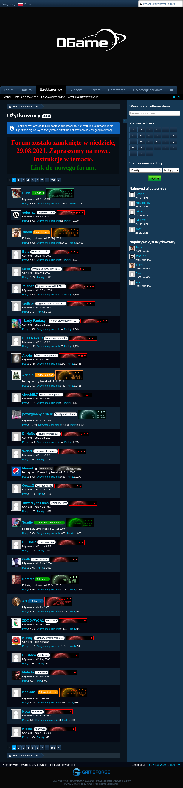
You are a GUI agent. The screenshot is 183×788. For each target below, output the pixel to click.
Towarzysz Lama (35, 503)
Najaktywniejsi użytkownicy (152, 242)
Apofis (27, 355)
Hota (26, 712)
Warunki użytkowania (34, 764)
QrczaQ (28, 485)
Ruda (26, 193)
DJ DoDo (29, 542)
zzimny (139, 211)
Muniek (28, 468)
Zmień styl (138, 764)
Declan (139, 194)
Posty (25, 203)
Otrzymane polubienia (48, 203)
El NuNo (28, 434)
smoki (27, 232)
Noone (27, 729)
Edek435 (140, 220)
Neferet (28, 579)
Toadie (27, 522)
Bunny (27, 638)
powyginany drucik (37, 414)
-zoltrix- (28, 303)
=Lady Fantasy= (35, 321)
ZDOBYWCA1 (33, 621)
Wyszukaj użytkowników (149, 106)
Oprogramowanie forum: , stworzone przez (91, 781)
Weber (27, 451)
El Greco (29, 655)
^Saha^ (28, 286)
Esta (25, 252)
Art (24, 601)
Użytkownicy (51, 89)
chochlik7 (30, 394)
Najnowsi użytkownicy (147, 188)
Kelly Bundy (142, 202)
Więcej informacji (101, 130)
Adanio (28, 375)
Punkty (72, 203)
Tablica (26, 90)
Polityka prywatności (62, 764)
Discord (94, 90)
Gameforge (116, 90)
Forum (9, 90)
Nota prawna (10, 764)
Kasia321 (29, 692)
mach (138, 228)
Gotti (26, 559)
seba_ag (29, 212)
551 (53, 180)
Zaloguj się (8, 4)
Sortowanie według (145, 163)
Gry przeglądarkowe (147, 90)
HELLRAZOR (32, 338)
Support (76, 90)
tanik (26, 269)
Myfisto (28, 672)
